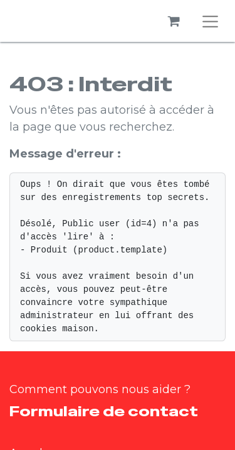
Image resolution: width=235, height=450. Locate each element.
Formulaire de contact (103, 411)
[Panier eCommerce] (174, 21)
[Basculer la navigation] (210, 21)
